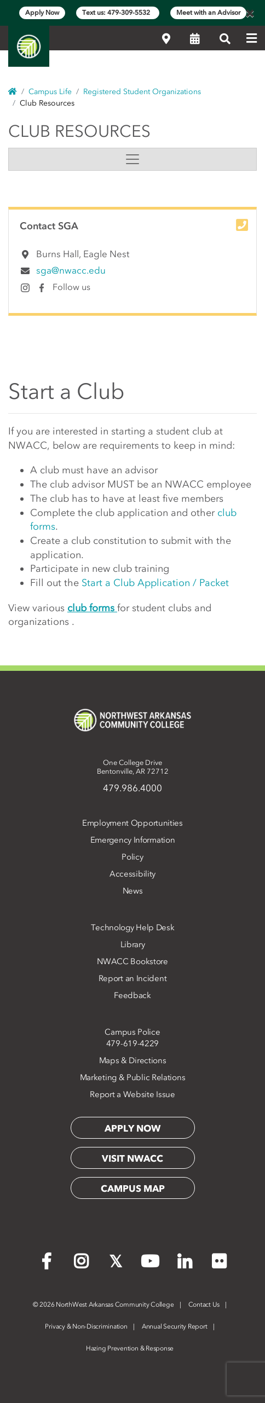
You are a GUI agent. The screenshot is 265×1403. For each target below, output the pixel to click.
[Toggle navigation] (132, 159)
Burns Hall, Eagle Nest (82, 253)
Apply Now (42, 12)
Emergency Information (132, 840)
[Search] (225, 38)
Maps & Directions (132, 1060)
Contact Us (204, 1304)
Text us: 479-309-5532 (117, 12)
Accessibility (132, 874)
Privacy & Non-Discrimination (86, 1326)
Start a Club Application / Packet (155, 583)
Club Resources (79, 131)
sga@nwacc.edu (71, 270)
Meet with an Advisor (208, 12)
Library (132, 944)
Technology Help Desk (133, 927)
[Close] (249, 13)
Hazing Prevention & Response (130, 1348)
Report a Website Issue (132, 1094)
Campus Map (133, 1188)
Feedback (132, 995)
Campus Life (50, 91)
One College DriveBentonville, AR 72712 (133, 766)
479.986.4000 (132, 787)
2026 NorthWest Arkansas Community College (103, 1304)
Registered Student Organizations (142, 91)
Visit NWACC (132, 1158)
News (133, 891)
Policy (132, 857)
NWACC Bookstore (132, 961)
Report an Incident (133, 978)
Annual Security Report (175, 1326)
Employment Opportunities (132, 823)
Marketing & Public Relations (133, 1077)
